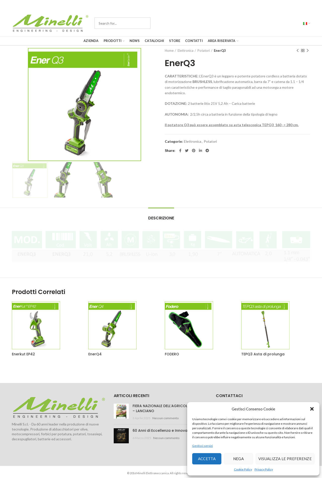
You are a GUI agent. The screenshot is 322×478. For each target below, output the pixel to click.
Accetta (207, 458)
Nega (238, 458)
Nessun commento (165, 418)
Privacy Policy (264, 469)
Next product (307, 51)
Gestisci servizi (202, 446)
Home (169, 51)
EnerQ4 (95, 354)
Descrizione (161, 218)
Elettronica (185, 51)
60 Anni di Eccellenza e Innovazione (165, 430)
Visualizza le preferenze (285, 458)
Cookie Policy (243, 469)
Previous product (297, 51)
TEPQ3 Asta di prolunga (263, 354)
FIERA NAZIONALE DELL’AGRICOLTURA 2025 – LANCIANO (170, 408)
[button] (311, 408)
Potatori (203, 51)
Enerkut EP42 (23, 354)
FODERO (172, 354)
